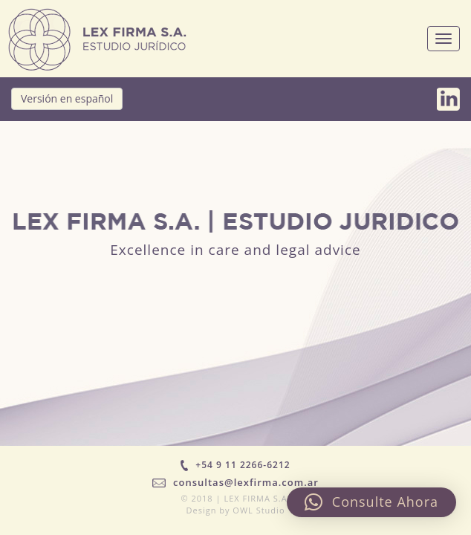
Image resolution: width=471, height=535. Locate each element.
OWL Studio (259, 510)
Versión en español (67, 98)
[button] (371, 502)
